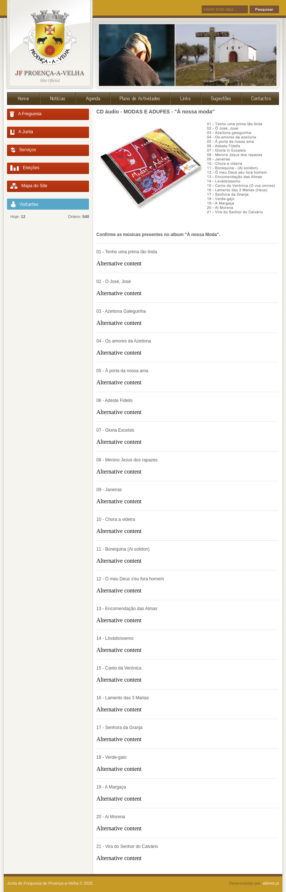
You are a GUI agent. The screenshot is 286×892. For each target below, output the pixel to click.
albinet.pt (270, 883)
